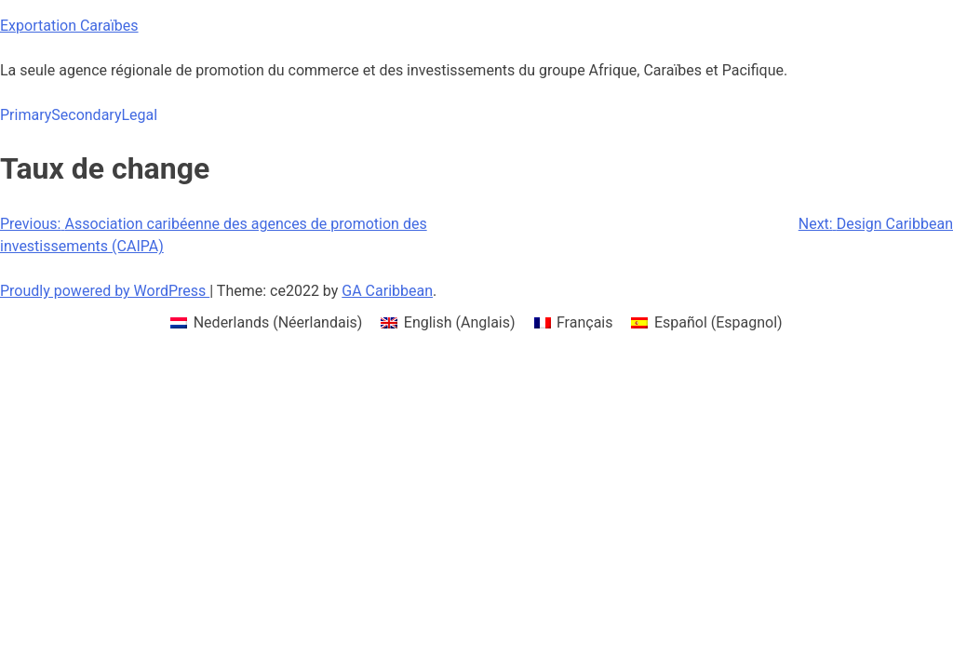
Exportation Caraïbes (69, 25)
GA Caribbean (387, 291)
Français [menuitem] (585, 322)
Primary (25, 115)
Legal (139, 115)
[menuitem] (266, 323)
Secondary (86, 115)
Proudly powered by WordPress (104, 291)
